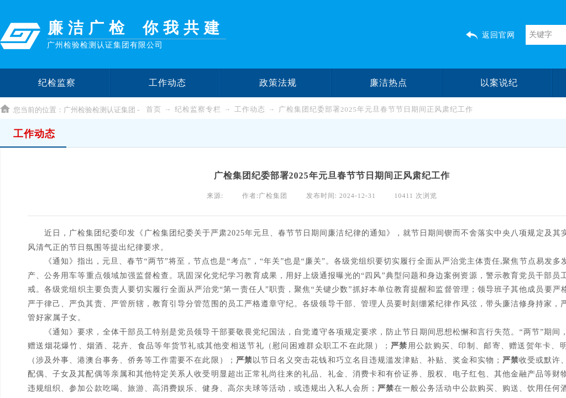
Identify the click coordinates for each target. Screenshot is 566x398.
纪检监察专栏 (198, 109)
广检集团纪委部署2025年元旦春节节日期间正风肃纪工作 (376, 109)
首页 (153, 109)
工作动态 (249, 109)
